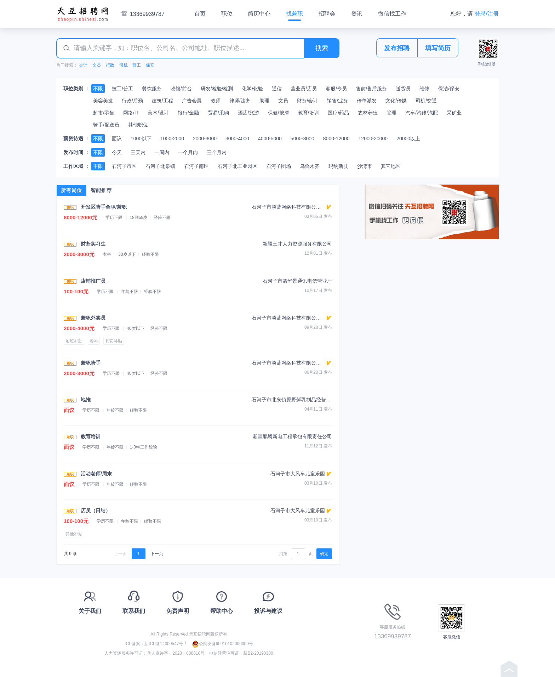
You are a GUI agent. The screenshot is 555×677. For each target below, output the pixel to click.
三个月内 (217, 152)
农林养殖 (368, 112)
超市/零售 (103, 112)
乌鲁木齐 (310, 166)
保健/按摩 (278, 112)
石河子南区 (196, 166)
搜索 (321, 48)
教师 (216, 100)
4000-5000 (270, 138)
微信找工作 (392, 14)
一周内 (161, 152)
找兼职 (294, 14)
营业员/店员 (304, 88)
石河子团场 (278, 166)
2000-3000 (205, 138)
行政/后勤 (132, 100)
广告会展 (192, 100)
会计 (83, 65)
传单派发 (367, 100)
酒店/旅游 (248, 112)
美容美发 (103, 100)
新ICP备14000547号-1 (165, 643)
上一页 (120, 553)
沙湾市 (364, 166)
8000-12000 (336, 138)
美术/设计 (158, 112)
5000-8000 (302, 138)
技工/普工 (122, 88)
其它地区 (391, 166)
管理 (391, 112)
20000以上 (408, 138)
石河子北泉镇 (160, 166)
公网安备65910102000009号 (222, 643)
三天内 (138, 152)
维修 (424, 88)
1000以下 (141, 138)
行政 (110, 65)
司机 (123, 65)
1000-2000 (172, 138)
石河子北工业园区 (237, 166)
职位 (227, 14)
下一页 (156, 553)
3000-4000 (237, 138)
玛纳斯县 (338, 166)
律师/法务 (240, 100)
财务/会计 (307, 100)
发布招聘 (397, 48)
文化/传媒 (396, 100)
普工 (136, 65)
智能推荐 (101, 190)
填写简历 (438, 48)
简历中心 (259, 14)
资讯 (356, 14)
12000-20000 (373, 138)
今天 (117, 152)
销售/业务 (337, 100)
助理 (264, 100)
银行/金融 (188, 112)
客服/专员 (336, 88)
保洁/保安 (448, 88)
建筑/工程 (162, 100)
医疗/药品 (338, 112)
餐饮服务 (152, 88)
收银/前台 (181, 88)
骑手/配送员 (106, 125)
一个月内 (188, 152)
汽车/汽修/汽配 (421, 112)
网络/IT (131, 112)
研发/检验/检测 (217, 88)
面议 (117, 138)
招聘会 (327, 14)
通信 (277, 88)
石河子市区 (124, 166)
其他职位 (138, 125)
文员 (96, 65)
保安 (150, 65)
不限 (98, 88)
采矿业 (454, 112)
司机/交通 (426, 100)
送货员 (403, 88)
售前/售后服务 (371, 88)
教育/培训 (308, 112)
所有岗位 (71, 190)
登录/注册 (487, 14)
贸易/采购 (218, 112)
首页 (200, 14)
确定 (324, 553)
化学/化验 (252, 88)
